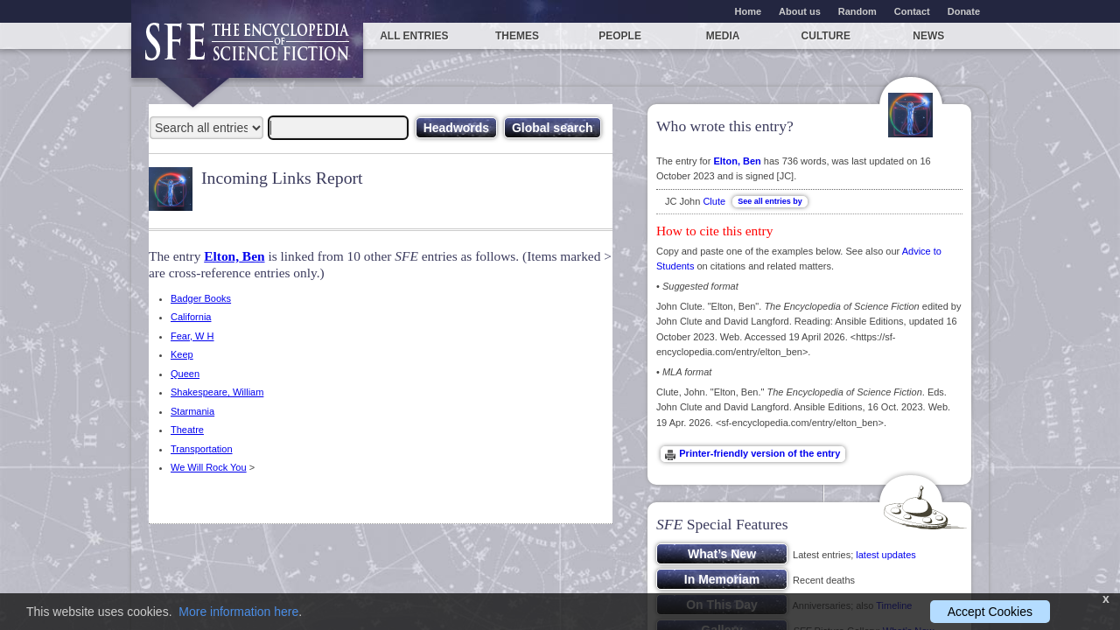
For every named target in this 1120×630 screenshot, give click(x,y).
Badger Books (201, 298)
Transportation (202, 449)
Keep (182, 354)
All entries (414, 36)
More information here (238, 612)
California (191, 317)
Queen (185, 373)
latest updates (886, 555)
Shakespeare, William (217, 392)
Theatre (187, 429)
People (619, 36)
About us (800, 11)
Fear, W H (192, 336)
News (928, 36)
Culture (826, 36)
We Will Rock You (209, 467)
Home (748, 11)
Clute (714, 201)
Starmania (192, 411)
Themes (517, 36)
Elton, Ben (234, 255)
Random (857, 11)
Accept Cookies (990, 612)
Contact (912, 11)
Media (723, 36)
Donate (964, 11)
